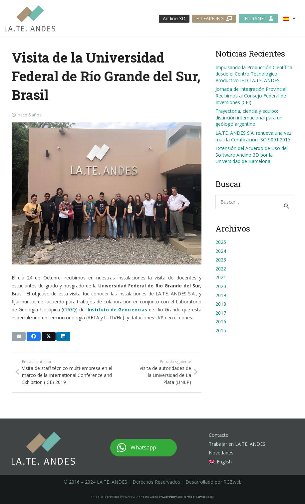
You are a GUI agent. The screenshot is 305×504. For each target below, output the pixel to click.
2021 (220, 277)
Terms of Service (194, 496)
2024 (220, 251)
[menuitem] (220, 461)
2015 (220, 330)
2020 (220, 286)
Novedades (221, 452)
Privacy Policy (168, 496)
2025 (220, 242)
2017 (220, 313)
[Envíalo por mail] (19, 336)
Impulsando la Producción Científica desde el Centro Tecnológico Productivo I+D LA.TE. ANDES (253, 74)
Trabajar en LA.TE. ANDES (237, 444)
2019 (220, 295)
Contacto (219, 435)
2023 (220, 259)
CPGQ (69, 309)
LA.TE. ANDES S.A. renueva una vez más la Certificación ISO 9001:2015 (253, 136)
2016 (220, 321)
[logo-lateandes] (30, 18)
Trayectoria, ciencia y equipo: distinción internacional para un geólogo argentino (248, 117)
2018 (220, 304)
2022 (220, 268)
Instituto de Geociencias (118, 309)
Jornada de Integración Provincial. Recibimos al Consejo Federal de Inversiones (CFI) (251, 95)
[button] (290, 18)
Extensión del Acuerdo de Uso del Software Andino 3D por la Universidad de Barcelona (251, 154)
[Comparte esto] (34, 336)
